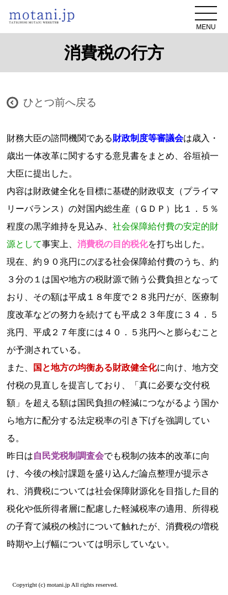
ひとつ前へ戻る (60, 102)
